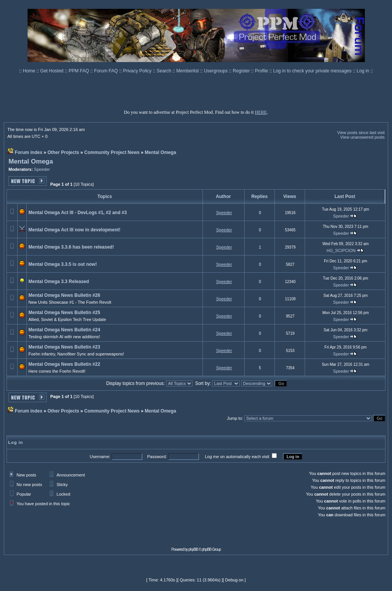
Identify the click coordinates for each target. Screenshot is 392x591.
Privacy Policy (138, 71)
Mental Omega (160, 152)
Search (164, 71)
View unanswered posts (362, 137)
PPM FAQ (79, 71)
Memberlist (188, 71)
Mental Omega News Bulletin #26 (64, 295)
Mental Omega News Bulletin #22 (64, 364)
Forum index (28, 152)
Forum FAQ (106, 71)
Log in (363, 71)
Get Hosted (52, 71)
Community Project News (112, 152)
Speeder (42, 169)
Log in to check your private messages (313, 71)
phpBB (193, 549)
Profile (262, 71)
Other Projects (63, 152)
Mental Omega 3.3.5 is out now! (62, 264)
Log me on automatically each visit (237, 456)
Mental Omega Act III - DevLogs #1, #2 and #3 (77, 212)
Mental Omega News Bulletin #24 (64, 329)
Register (242, 71)
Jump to (234, 418)
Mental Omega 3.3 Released (58, 281)
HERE (261, 112)
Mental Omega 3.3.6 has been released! (71, 247)
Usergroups (216, 71)
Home (29, 71)
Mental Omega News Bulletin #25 (64, 312)
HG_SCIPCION (341, 250)
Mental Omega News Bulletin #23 (64, 347)
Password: (157, 456)
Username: (100, 456)
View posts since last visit (361, 132)
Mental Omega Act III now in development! (74, 229)
